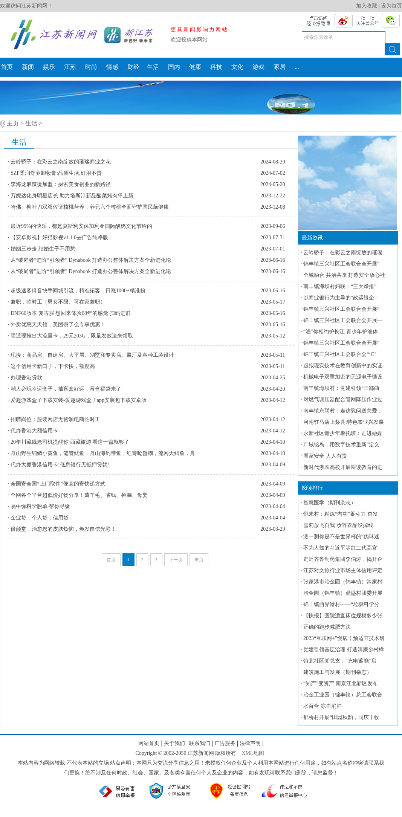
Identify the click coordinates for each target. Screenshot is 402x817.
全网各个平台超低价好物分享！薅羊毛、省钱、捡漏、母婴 (79, 495)
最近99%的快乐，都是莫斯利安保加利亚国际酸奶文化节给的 (81, 226)
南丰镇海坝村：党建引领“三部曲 (341, 388)
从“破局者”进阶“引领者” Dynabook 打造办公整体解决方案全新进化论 (91, 260)
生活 (153, 67)
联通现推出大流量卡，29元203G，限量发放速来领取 (72, 336)
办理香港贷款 (26, 377)
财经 (133, 67)
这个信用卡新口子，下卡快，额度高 (53, 366)
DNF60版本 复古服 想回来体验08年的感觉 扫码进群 (71, 313)
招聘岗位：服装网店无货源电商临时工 (55, 419)
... (297, 67)
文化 (237, 67)
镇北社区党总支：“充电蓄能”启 (339, 661)
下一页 (176, 559)
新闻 (28, 67)
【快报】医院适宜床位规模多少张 (342, 615)
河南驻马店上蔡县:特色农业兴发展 (343, 422)
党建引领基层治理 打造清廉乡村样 (343, 649)
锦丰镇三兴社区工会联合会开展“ (341, 264)
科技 (216, 67)
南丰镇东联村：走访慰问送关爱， (342, 411)
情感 (112, 67)
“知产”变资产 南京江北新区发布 (340, 683)
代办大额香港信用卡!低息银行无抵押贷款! (60, 464)
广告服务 (224, 743)
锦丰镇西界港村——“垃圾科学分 (341, 604)
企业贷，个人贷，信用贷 (40, 518)
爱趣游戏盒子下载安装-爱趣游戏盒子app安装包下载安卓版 (79, 400)
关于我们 (174, 743)
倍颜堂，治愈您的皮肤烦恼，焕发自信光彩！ (63, 529)
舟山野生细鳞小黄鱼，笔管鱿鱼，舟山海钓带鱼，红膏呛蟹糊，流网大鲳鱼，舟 (103, 453)
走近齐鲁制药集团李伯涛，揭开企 (342, 559)
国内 (174, 67)
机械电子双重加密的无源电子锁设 (342, 377)
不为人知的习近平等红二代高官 (340, 548)
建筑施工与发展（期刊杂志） (337, 672)
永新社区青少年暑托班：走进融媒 (342, 433)
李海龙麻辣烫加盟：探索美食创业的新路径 (61, 184)
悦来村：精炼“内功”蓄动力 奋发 (340, 514)
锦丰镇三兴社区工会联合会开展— (342, 320)
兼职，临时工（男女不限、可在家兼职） (58, 302)
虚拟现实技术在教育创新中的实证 (342, 365)
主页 (13, 123)
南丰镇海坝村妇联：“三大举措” (339, 286)
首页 (7, 67)
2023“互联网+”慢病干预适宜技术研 (344, 638)
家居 (280, 67)
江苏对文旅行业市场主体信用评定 (342, 570)
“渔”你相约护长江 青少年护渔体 (340, 331)
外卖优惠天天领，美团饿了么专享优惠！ (58, 324)
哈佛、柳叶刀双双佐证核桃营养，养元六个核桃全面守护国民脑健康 (90, 207)
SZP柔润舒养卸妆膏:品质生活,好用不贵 (56, 173)
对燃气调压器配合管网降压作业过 (342, 399)
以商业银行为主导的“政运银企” (339, 298)
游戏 (258, 67)
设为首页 (391, 6)
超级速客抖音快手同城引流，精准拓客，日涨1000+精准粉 (78, 290)
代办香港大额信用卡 (34, 431)
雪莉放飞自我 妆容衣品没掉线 (338, 525)
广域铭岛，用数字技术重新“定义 (341, 444)
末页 (198, 559)
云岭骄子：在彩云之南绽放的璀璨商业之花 (61, 162)
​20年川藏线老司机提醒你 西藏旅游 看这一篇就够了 (70, 442)
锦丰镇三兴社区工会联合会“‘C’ (339, 354)
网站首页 (148, 743)
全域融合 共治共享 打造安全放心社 (344, 275)
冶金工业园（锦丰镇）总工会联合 (342, 695)
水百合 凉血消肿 (322, 706)
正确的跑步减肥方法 (327, 627)
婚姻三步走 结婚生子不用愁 (43, 249)
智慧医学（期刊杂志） (329, 502)
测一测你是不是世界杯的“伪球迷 (341, 536)
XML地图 (253, 753)
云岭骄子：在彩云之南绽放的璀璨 (342, 252)
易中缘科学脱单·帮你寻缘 (40, 506)
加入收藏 (366, 6)
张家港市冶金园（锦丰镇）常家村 (342, 582)
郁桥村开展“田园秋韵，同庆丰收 (341, 717)
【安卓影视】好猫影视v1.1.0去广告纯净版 (59, 237)
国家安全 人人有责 (325, 456)
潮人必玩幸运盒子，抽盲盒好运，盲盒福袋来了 (66, 389)
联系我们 (199, 743)
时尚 (91, 67)
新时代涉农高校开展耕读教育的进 (342, 467)
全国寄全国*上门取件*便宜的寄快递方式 (59, 484)
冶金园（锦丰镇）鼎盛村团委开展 (342, 593)
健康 (195, 67)
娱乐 (49, 67)
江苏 (70, 67)
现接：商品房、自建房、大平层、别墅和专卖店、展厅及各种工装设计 (92, 355)
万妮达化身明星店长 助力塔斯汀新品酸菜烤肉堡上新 (72, 196)
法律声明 (250, 743)
